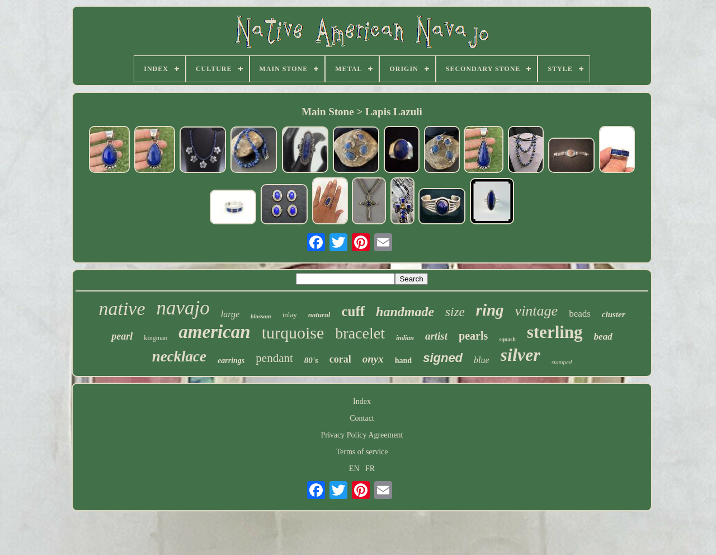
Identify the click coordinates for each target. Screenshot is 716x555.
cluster (613, 314)
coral (340, 359)
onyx (373, 359)
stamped (562, 362)
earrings (231, 360)
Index (362, 401)
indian (405, 338)
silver (520, 355)
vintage (536, 311)
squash (507, 339)
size (455, 312)
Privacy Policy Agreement (362, 435)
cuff (353, 311)
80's (311, 360)
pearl (122, 336)
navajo (183, 308)
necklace (179, 356)
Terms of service (362, 452)
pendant (274, 358)
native (121, 308)
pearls (473, 336)
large (230, 314)
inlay (289, 315)
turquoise (293, 332)
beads (580, 313)
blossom (261, 316)
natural (319, 315)
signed (443, 358)
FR (370, 468)
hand (403, 360)
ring (490, 310)
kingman (155, 338)
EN (354, 468)
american (214, 332)
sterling (555, 332)
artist (436, 336)
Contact (362, 418)
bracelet (360, 333)
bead (603, 336)
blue (481, 360)
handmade (405, 311)
